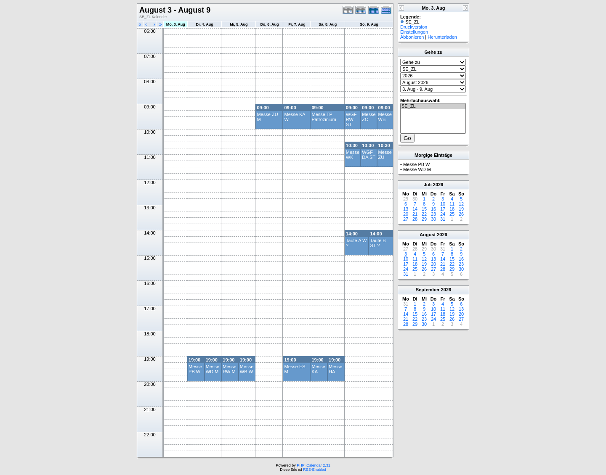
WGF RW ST (351, 119)
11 (451, 203)
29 (424, 219)
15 (424, 208)
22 (424, 213)
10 (442, 203)
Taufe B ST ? (377, 243)
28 (414, 219)
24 (442, 213)
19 (461, 208)
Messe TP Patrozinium (323, 117)
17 (442, 208)
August (428, 234)
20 (405, 213)
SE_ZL (433, 106)
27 (405, 219)
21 (414, 213)
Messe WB (385, 117)
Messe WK (352, 155)
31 (442, 219)
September (428, 289)
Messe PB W (195, 369)
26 (461, 213)
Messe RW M (229, 369)
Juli (428, 184)
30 (433, 219)
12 (461, 203)
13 (405, 208)
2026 (438, 184)
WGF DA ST (368, 155)
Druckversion (413, 26)
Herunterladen (442, 37)
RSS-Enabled (314, 469)
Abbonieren (412, 37)
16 (433, 208)
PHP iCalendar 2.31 (313, 465)
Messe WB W (246, 369)
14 (414, 208)
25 (451, 213)
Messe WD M (212, 369)
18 (451, 208)
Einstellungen (414, 31)
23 (433, 213)
